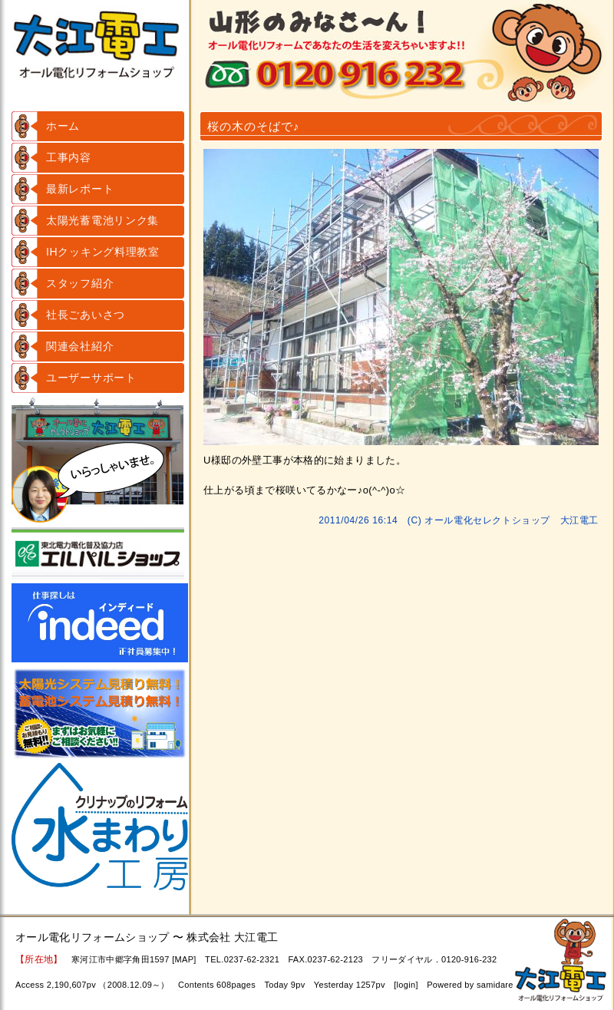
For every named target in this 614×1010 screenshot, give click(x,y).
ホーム (63, 126)
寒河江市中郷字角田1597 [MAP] (133, 959)
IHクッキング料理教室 (103, 252)
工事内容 (68, 157)
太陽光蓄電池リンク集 (102, 220)
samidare (495, 984)
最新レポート (80, 189)
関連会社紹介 (80, 346)
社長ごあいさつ (85, 315)
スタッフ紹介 (80, 283)
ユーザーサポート (91, 377)
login (406, 984)
